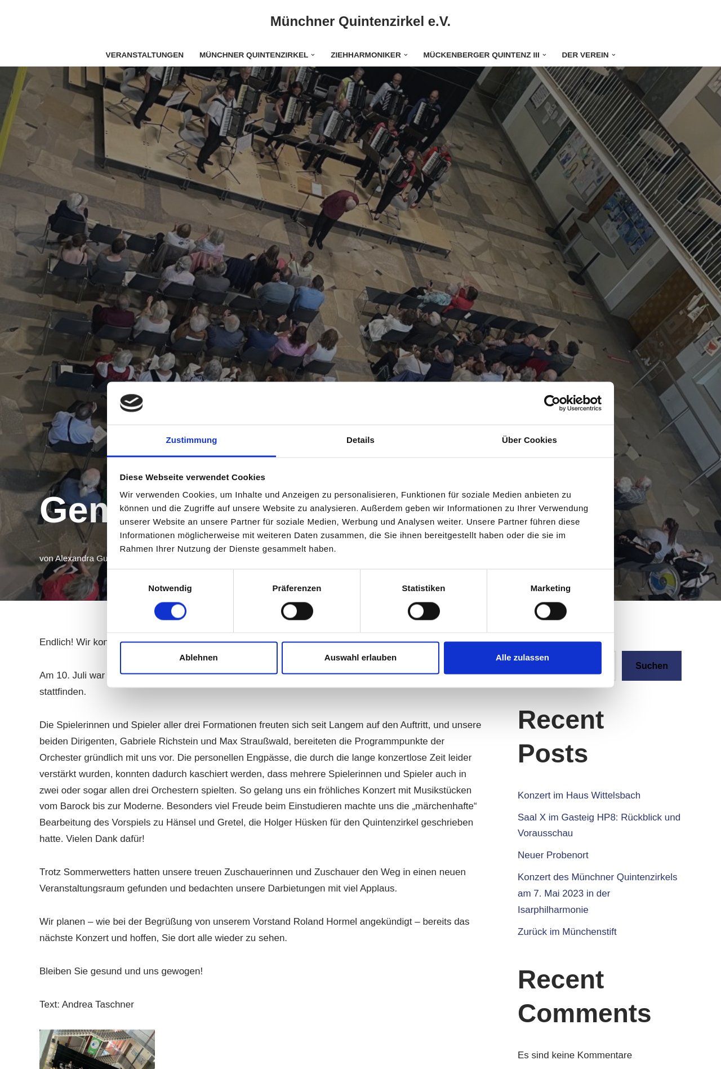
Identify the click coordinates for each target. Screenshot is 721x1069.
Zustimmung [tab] (191, 440)
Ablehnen (198, 658)
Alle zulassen (522, 658)
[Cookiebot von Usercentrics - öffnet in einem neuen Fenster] (552, 402)
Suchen (651, 666)
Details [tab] (360, 440)
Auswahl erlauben (360, 658)
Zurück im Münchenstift (567, 931)
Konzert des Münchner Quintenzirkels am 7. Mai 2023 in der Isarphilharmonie (597, 893)
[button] (313, 55)
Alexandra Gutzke (89, 558)
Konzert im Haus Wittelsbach (579, 795)
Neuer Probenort (553, 855)
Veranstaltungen (145, 55)
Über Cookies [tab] (529, 440)
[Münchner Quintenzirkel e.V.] (360, 21)
